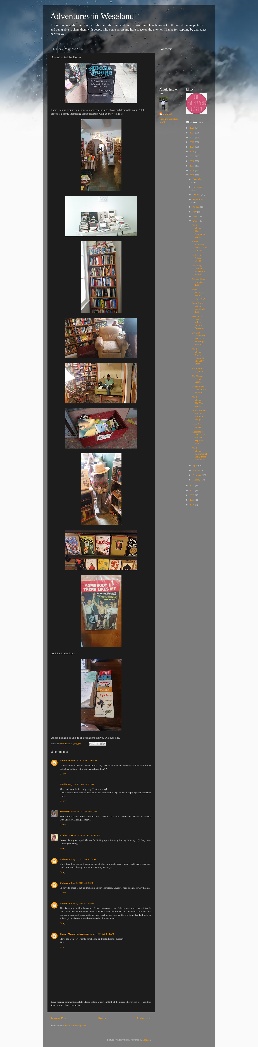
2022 (192, 142)
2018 (192, 161)
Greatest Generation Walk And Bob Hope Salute (198, 338)
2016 (192, 170)
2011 (192, 499)
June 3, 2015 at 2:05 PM (82, 903)
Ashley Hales (66, 835)
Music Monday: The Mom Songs (198, 401)
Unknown (65, 760)
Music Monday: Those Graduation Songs (199, 231)
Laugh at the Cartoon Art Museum (199, 389)
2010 (192, 504)
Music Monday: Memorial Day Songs (198, 294)
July (195, 211)
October (197, 194)
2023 (192, 137)
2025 (192, 127)
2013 (192, 490)
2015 (192, 175)
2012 (192, 495)
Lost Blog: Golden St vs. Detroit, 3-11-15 (198, 270)
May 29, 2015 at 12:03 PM (81, 784)
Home (102, 1018)
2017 (192, 165)
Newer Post (59, 1018)
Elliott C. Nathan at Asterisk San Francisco (199, 246)
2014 (192, 485)
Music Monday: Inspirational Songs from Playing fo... (199, 454)
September (198, 199)
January (197, 479)
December (197, 179)
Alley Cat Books (196, 425)
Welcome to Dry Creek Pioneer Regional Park (198, 437)
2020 (192, 151)
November (198, 187)
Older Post (144, 1018)
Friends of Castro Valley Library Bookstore (198, 322)
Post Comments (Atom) (75, 1025)
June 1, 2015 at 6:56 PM (82, 883)
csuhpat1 (167, 114)
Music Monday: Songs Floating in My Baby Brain (198, 356)
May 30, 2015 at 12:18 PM (87, 835)
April (195, 465)
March (196, 470)
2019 (192, 156)
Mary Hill (65, 811)
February (197, 475)
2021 (192, 146)
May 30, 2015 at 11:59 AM (84, 811)
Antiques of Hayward (197, 370)
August (196, 206)
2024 (192, 132)
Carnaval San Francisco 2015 (198, 282)
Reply (63, 773)
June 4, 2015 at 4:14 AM (102, 934)
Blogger (146, 1039)
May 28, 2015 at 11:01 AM (84, 760)
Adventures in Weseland (92, 16)
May (195, 221)
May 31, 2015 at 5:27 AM (83, 859)
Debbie (63, 784)
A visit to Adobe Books (196, 258)
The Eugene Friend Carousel (198, 379)
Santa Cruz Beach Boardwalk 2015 (198, 307)
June (195, 216)
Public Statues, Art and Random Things (199, 415)
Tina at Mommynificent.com (74, 934)
